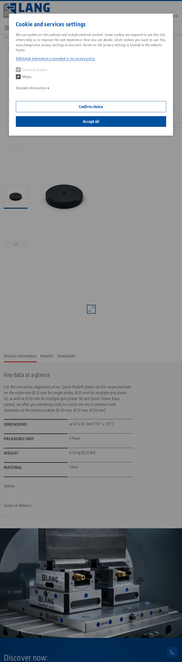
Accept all (91, 121)
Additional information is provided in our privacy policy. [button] (55, 58)
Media (23, 76)
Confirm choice (91, 106)
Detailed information (31, 88)
